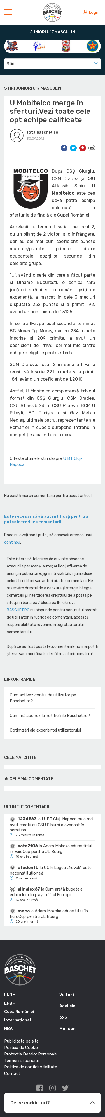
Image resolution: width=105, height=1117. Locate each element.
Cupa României (19, 1011)
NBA (8, 1028)
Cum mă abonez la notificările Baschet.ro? (50, 715)
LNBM (10, 994)
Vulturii (66, 994)
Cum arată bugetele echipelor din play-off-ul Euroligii (46, 892)
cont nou (12, 542)
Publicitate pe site (21, 1041)
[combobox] (52, 63)
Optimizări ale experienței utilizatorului (45, 730)
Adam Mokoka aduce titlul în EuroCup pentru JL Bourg (51, 848)
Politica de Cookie (21, 1047)
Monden (67, 1028)
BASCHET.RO (18, 610)
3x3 (63, 1017)
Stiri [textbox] (10, 63)
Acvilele (67, 1006)
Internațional (17, 1020)
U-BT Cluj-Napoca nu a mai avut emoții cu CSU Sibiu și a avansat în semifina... (51, 824)
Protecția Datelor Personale (30, 1054)
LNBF (9, 1003)
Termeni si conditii (21, 1060)
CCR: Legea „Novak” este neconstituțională (50, 870)
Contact (12, 1073)
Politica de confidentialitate (30, 1067)
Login (91, 12)
